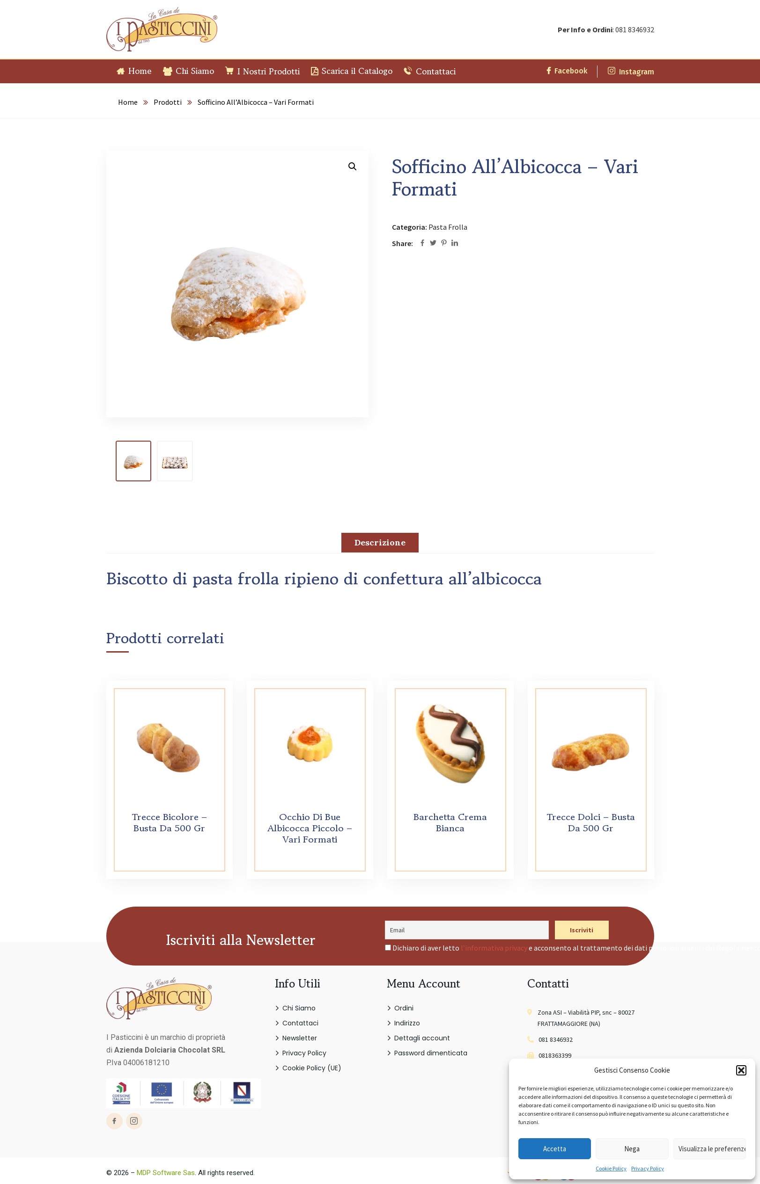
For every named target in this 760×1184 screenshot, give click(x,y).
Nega (632, 1148)
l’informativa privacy (494, 947)
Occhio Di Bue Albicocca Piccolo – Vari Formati (309, 828)
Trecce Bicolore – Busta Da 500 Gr (169, 822)
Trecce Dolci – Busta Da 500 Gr (591, 822)
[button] (741, 1070)
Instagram (631, 71)
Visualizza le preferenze (712, 1148)
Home (128, 102)
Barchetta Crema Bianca (450, 822)
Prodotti (168, 102)
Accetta (554, 1148)
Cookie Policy (611, 1168)
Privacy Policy (647, 1168)
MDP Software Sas (166, 1173)
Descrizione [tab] (380, 542)
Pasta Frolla (447, 227)
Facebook (566, 70)
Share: (402, 243)
